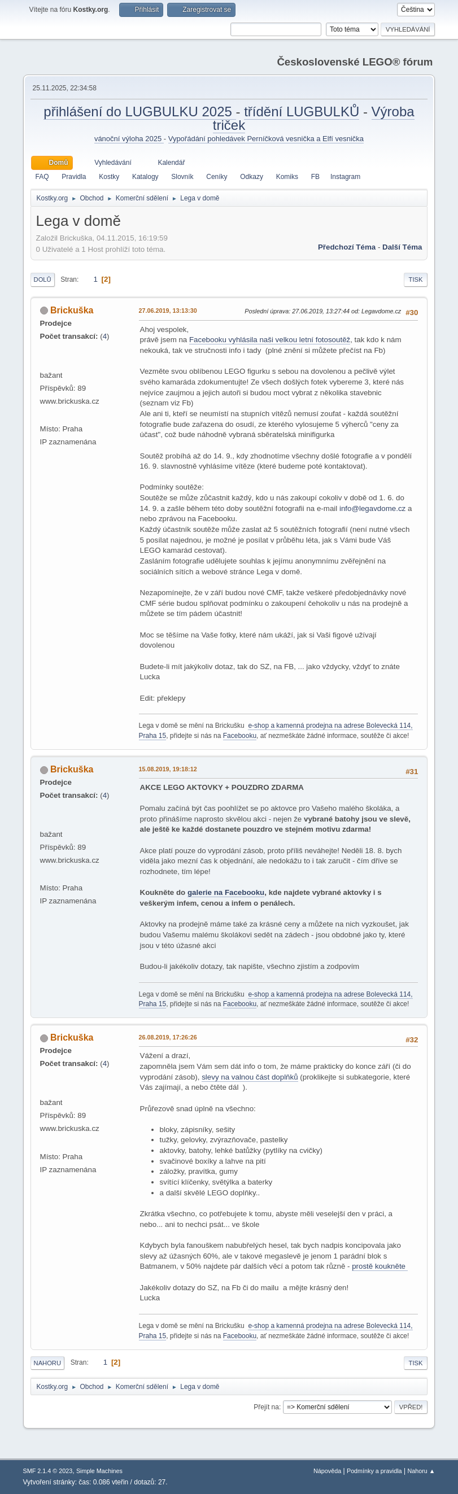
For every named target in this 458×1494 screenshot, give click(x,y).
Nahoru (47, 1363)
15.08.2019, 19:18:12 (168, 769)
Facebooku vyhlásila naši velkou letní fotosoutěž (269, 339)
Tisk (416, 279)
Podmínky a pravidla (374, 1470)
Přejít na (266, 1407)
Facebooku (239, 736)
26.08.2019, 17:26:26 (168, 1037)
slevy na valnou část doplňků (250, 1077)
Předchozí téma (347, 247)
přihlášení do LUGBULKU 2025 (139, 111)
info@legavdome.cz (372, 508)
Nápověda (327, 1470)
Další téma (402, 247)
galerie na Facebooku (225, 892)
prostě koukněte (380, 1266)
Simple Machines (99, 1470)
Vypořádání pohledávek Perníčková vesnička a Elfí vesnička (266, 138)
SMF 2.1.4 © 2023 (48, 1470)
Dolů (42, 279)
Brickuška (71, 310)
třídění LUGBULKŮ (301, 111)
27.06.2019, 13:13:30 (168, 310)
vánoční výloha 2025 (129, 138)
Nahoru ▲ (421, 1470)
